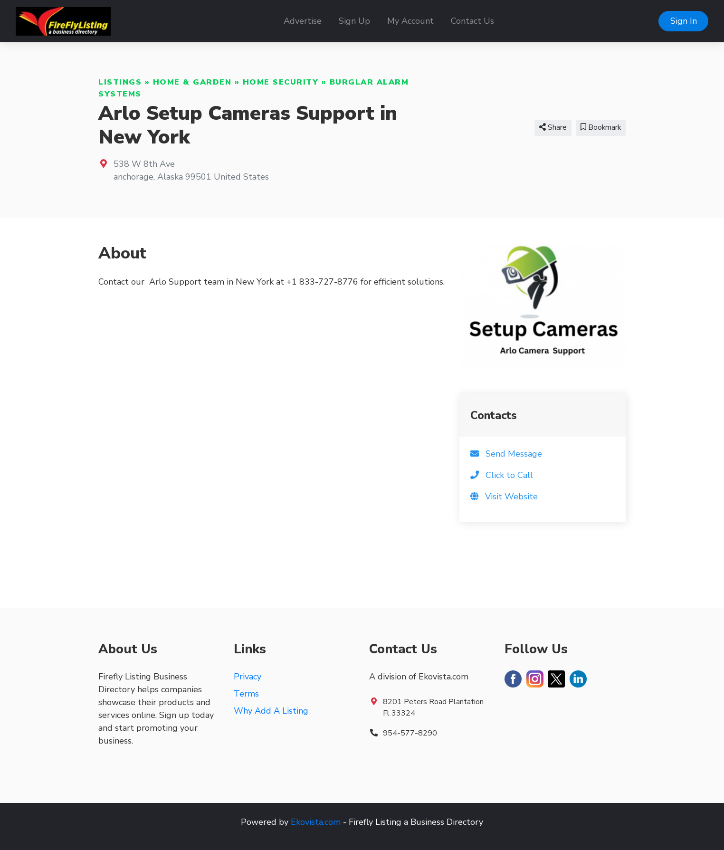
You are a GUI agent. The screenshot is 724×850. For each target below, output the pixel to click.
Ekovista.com (316, 822)
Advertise (303, 21)
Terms (246, 693)
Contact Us (472, 21)
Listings (120, 82)
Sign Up (354, 21)
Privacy (247, 676)
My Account (410, 21)
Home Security (281, 82)
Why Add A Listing (271, 710)
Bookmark (601, 127)
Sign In (683, 21)
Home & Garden (192, 82)
